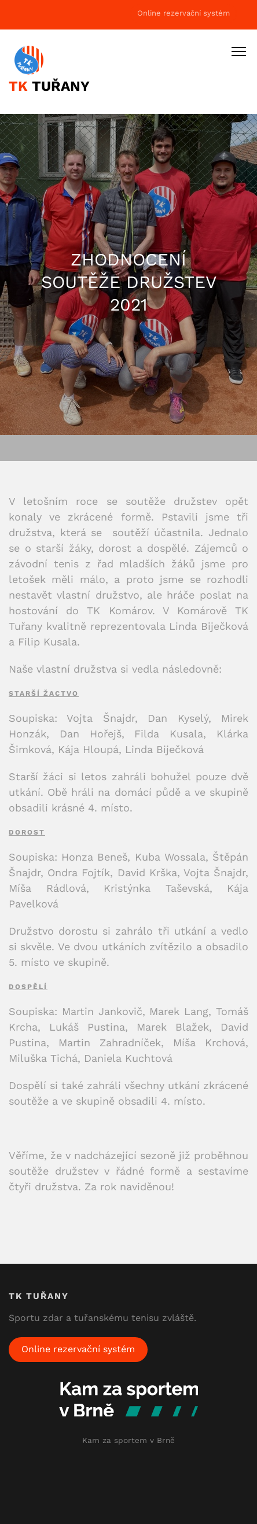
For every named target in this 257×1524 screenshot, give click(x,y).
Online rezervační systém (183, 13)
